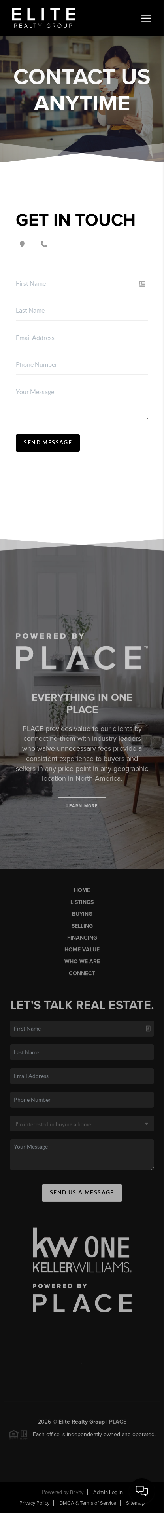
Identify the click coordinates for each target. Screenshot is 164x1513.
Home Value (82, 954)
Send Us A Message (82, 1197)
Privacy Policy (34, 1503)
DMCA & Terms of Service (87, 1503)
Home (82, 895)
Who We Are (82, 966)
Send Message (48, 442)
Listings (82, 907)
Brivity (76, 1492)
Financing (82, 942)
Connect (82, 978)
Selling (82, 930)
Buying (82, 918)
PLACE (117, 1426)
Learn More (82, 810)
